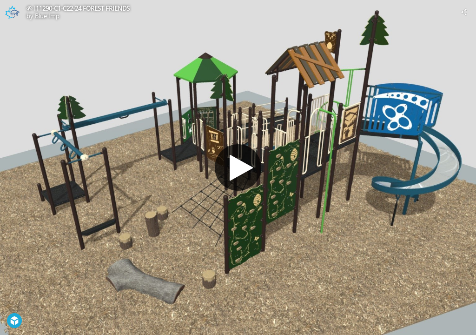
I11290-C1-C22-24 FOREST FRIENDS (82, 8)
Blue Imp (47, 16)
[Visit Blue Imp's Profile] (12, 12)
